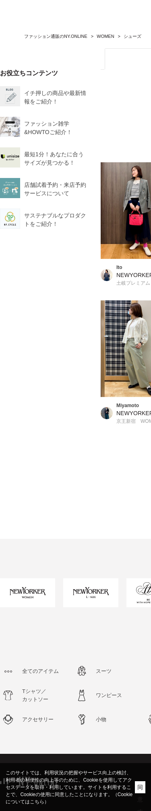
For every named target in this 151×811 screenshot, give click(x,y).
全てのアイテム (40, 671)
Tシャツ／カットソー (35, 695)
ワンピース (109, 695)
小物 (101, 719)
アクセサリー (38, 719)
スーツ (104, 671)
